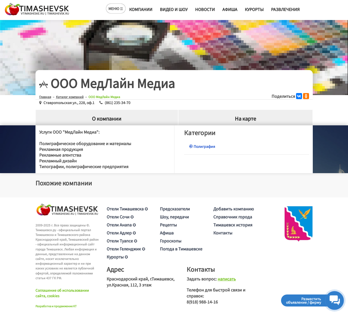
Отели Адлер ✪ (121, 232)
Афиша (229, 9)
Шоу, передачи (174, 216)
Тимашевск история (232, 224)
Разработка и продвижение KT (56, 306)
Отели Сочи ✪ (120, 216)
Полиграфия (202, 146)
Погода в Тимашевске (181, 248)
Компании (140, 9)
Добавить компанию (233, 208)
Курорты (254, 9)
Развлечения (285, 9)
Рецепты (168, 224)
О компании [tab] (106, 118)
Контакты (222, 232)
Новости (205, 9)
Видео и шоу (174, 9)
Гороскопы (170, 240)
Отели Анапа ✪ (121, 224)
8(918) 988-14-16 (202, 302)
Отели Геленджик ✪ (126, 248)
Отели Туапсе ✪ (122, 240)
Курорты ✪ (117, 256)
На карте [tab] (245, 118)
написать (227, 279)
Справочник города (232, 216)
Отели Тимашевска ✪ (127, 208)
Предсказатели (175, 208)
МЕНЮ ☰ (115, 8)
